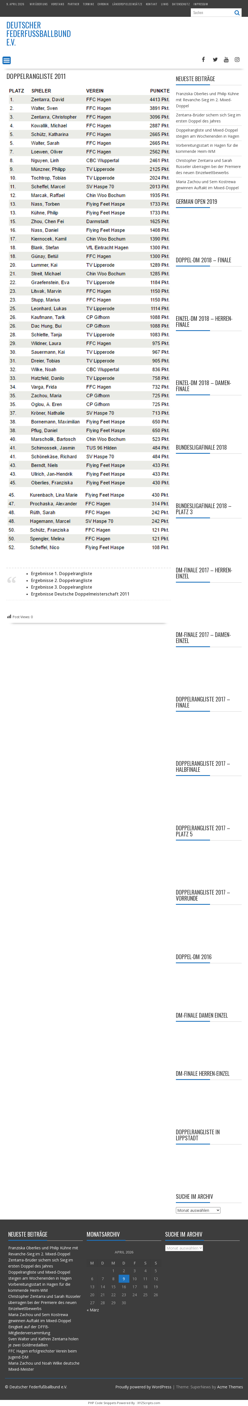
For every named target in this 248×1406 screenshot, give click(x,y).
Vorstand (57, 4)
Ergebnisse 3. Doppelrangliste (61, 587)
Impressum (201, 4)
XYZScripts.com (148, 1403)
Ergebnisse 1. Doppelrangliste (61, 574)
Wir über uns (39, 4)
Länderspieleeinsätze (127, 4)
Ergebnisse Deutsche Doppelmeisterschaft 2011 (80, 594)
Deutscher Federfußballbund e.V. (38, 33)
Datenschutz (181, 4)
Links (164, 4)
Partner (73, 4)
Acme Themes (230, 1386)
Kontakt (151, 4)
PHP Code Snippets (102, 1403)
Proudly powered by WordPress (143, 1386)
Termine (88, 4)
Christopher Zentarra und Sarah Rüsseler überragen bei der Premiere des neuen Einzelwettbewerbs (208, 166)
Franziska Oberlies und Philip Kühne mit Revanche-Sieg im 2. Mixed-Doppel (207, 99)
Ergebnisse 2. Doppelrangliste (61, 580)
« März (93, 1309)
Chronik (103, 4)
